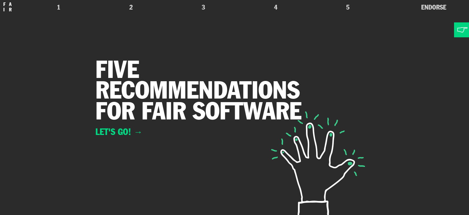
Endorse (433, 7)
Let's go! (119, 131)
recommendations (197, 90)
